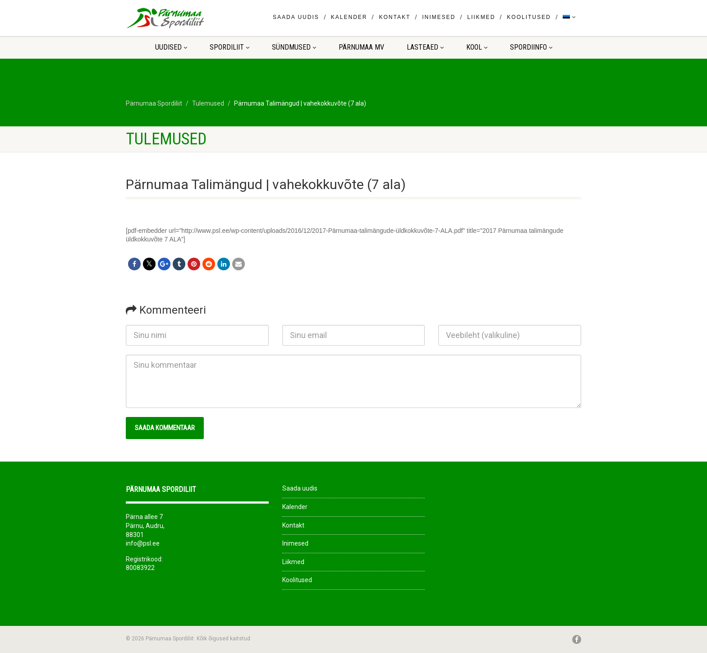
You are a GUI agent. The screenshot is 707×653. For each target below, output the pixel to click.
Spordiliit (229, 47)
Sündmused (294, 47)
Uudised (171, 47)
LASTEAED (425, 47)
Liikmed (481, 17)
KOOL (476, 47)
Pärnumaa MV (361, 47)
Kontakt (394, 17)
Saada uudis (296, 17)
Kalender (349, 17)
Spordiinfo (531, 47)
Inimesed (438, 17)
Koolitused (529, 17)
